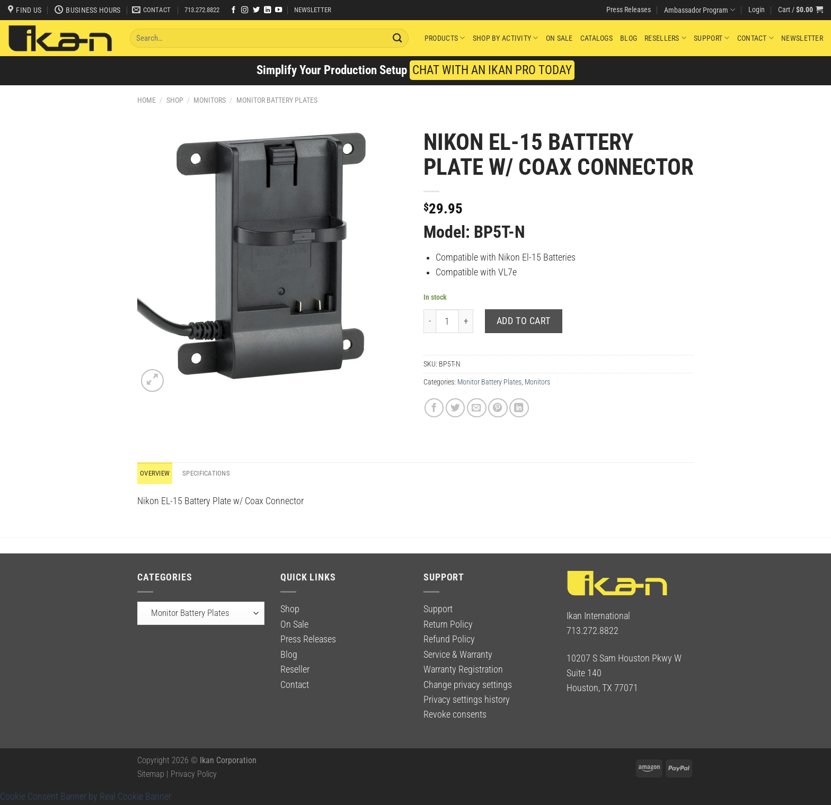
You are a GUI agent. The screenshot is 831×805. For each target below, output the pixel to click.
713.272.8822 (201, 10)
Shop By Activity (505, 38)
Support (711, 38)
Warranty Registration (463, 670)
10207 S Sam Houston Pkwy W (624, 659)
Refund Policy (449, 639)
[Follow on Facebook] (233, 10)
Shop (174, 100)
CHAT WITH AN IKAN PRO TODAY (492, 70)
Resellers (665, 38)
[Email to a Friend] (477, 408)
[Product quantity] (447, 321)
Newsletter (802, 38)
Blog (628, 38)
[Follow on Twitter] (256, 10)
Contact (755, 38)
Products (445, 38)
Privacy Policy (194, 775)
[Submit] (397, 38)
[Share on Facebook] (434, 408)
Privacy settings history (466, 700)
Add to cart (524, 321)
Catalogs (596, 38)
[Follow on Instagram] (244, 10)
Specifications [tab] (211, 473)
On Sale (559, 38)
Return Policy (448, 625)
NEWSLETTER (312, 10)
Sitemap (150, 775)
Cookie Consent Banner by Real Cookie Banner (85, 797)
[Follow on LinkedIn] (267, 10)
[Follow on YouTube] (278, 10)
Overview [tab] (156, 473)
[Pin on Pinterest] (498, 408)
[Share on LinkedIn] (519, 408)
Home (146, 100)
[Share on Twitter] (455, 408)
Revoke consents (455, 715)
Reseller (295, 670)
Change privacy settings (467, 685)
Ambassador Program (699, 10)
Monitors (209, 100)
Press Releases (628, 9)
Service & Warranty (457, 655)
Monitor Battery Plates (276, 100)
